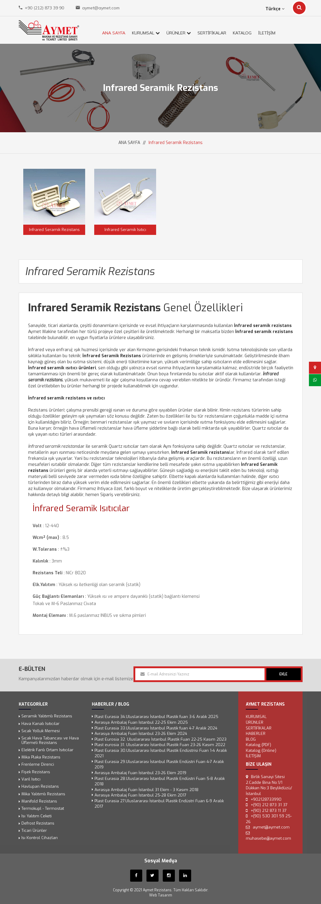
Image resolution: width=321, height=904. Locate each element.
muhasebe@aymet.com (268, 838)
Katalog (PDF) (258, 745)
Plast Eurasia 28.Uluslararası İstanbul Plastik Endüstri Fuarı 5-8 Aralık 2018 (160, 781)
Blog (251, 739)
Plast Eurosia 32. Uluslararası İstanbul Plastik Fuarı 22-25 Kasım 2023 (160, 739)
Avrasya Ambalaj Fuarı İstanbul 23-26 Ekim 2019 (140, 772)
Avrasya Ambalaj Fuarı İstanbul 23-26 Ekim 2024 (141, 733)
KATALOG (242, 33)
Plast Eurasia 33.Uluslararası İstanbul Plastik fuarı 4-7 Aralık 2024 (156, 728)
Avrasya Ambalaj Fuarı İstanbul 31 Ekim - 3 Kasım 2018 (146, 789)
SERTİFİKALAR (211, 33)
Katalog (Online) (261, 750)
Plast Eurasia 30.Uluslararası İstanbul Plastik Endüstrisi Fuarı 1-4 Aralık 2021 (161, 753)
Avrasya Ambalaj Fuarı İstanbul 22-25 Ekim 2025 (141, 722)
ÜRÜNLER (178, 33)
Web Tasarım (160, 895)
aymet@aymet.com (101, 8)
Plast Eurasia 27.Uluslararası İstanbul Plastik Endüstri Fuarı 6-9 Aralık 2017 (159, 803)
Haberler (255, 733)
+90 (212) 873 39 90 (44, 8)
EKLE (283, 674)
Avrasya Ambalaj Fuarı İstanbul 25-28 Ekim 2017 (140, 795)
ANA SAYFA (113, 33)
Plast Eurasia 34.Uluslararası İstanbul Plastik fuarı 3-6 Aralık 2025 (156, 717)
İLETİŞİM (266, 33)
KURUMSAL (146, 33)
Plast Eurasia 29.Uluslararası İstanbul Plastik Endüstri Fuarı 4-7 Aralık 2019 (159, 764)
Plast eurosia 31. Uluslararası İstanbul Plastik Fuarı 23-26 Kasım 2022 (160, 745)
